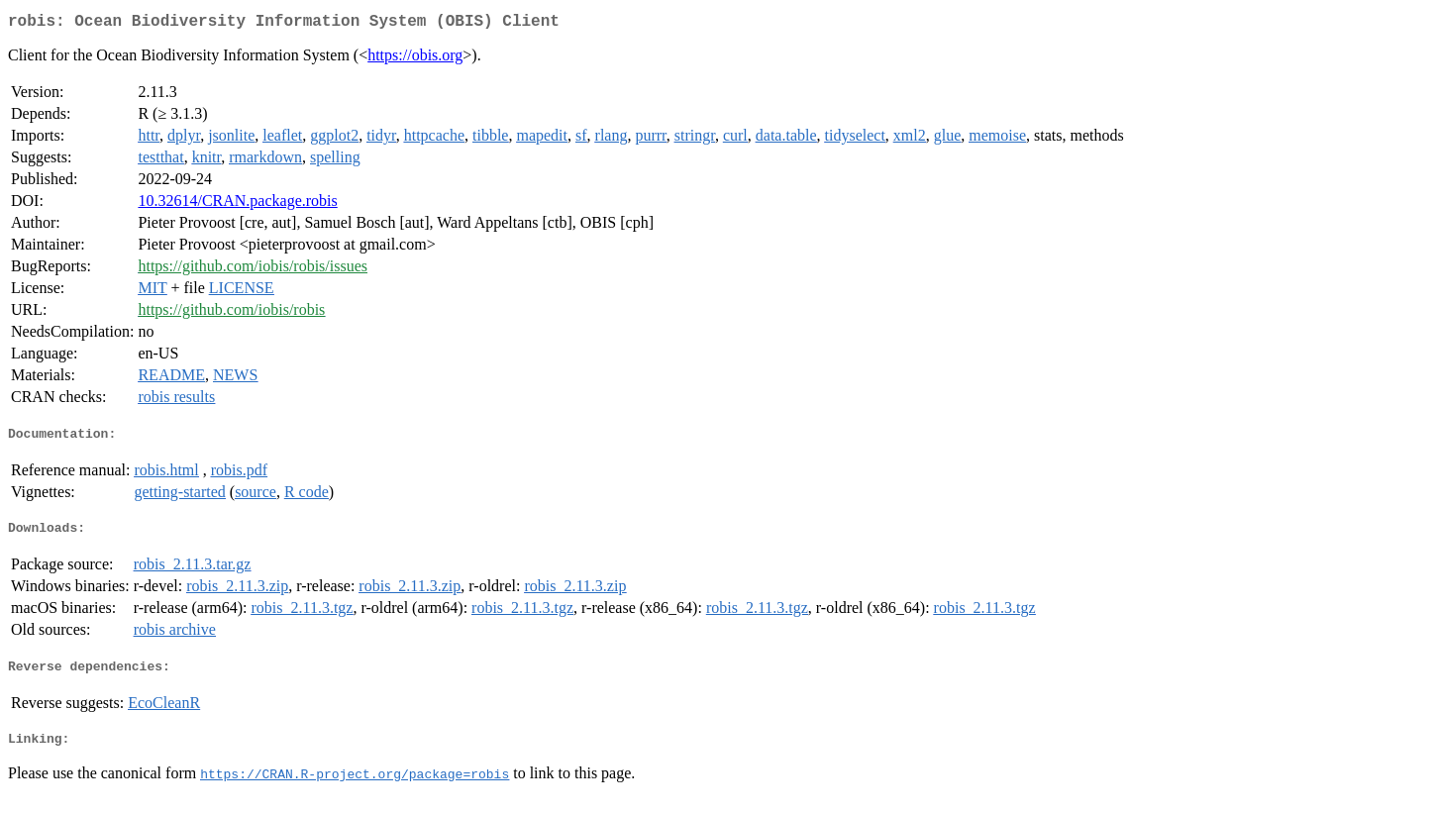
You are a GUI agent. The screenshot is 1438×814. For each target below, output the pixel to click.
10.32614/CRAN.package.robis (237, 204)
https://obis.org (414, 59)
